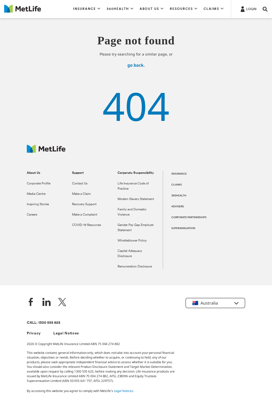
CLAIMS (176, 184)
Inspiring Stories (38, 204)
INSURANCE (179, 174)
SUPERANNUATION (183, 228)
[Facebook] (31, 302)
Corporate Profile (38, 183)
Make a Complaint (84, 214)
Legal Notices (66, 333)
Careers (32, 214)
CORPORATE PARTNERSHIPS (188, 217)
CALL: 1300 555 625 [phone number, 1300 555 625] (43, 323)
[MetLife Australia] (46, 151)
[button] (86, 9)
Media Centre (36, 194)
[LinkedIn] (46, 302)
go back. (136, 65)
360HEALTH (178, 195)
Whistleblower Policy (132, 240)
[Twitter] (62, 302)
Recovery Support (84, 204)
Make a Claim (81, 194)
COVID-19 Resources (86, 225)
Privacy (34, 333)
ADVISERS (177, 206)
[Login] (247, 9)
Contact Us (79, 183)
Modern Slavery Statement (136, 199)
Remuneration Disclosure (135, 266)
